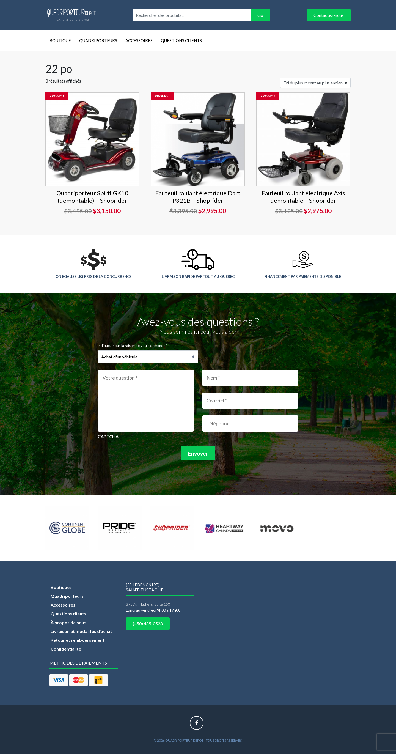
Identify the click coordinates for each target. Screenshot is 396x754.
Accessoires (139, 40)
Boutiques (61, 587)
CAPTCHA (108, 436)
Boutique (60, 40)
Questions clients (181, 40)
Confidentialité (66, 648)
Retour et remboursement (78, 640)
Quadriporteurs (98, 40)
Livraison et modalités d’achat (81, 631)
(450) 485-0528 (148, 623)
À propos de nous (68, 622)
